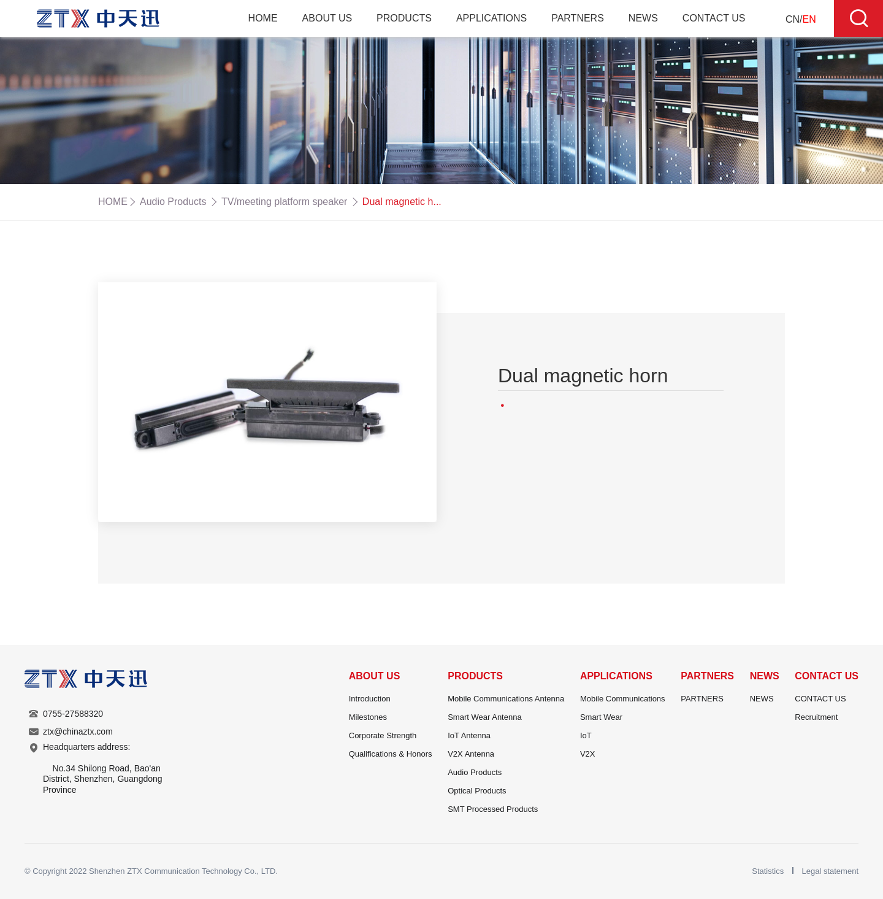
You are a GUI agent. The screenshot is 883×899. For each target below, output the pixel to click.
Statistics (769, 871)
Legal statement (829, 871)
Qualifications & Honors (390, 753)
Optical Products (477, 790)
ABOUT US (327, 18)
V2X (587, 753)
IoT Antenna (469, 735)
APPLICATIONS (491, 18)
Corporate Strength (383, 735)
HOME (263, 18)
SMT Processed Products (493, 809)
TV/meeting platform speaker (284, 201)
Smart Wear (601, 717)
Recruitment (816, 717)
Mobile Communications (622, 698)
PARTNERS (577, 18)
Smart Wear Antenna (484, 717)
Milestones (368, 717)
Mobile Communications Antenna (506, 698)
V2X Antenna (471, 753)
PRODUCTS (404, 18)
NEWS (643, 18)
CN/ (801, 19)
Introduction (370, 698)
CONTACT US (714, 18)
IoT (586, 735)
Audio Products (173, 201)
